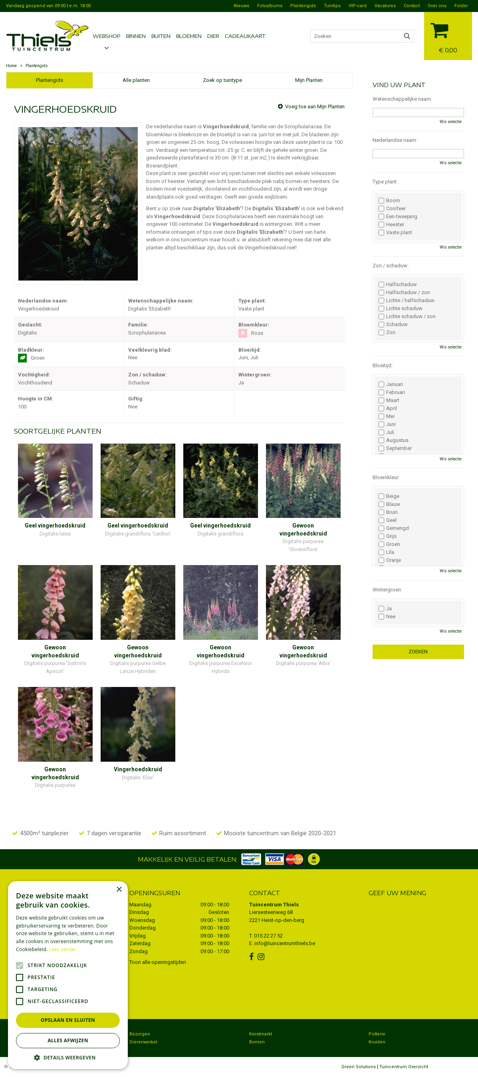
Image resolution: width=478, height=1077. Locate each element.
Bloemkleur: (386, 477)
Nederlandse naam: (395, 140)
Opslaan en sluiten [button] (68, 1020)
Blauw (389, 504)
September (395, 448)
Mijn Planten (309, 80)
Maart (389, 400)
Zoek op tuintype (222, 80)
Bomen (257, 1042)
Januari (391, 384)
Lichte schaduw (400, 308)
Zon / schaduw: (391, 266)
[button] (68, 1057)
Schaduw (393, 324)
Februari (392, 392)
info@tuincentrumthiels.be (284, 943)
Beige (389, 496)
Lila (386, 552)
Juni (387, 424)
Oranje (390, 560)
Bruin (388, 512)
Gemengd (394, 528)
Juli (386, 432)
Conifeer (392, 208)
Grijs (388, 536)
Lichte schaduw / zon (407, 316)
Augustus (394, 440)
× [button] (119, 890)
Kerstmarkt (260, 1034)
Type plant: (385, 182)
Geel (388, 520)
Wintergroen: (387, 590)
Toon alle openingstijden (157, 962)
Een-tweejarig (398, 216)
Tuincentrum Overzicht (403, 1066)
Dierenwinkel (143, 1042)
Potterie (377, 1034)
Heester (391, 224)
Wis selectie (451, 121)
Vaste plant (395, 232)
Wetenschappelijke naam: (402, 99)
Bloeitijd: (383, 365)
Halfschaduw (398, 284)
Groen (389, 544)
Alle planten (136, 80)
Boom (389, 200)
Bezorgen (139, 1034)
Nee (387, 616)
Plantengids (49, 80)
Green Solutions (358, 1066)
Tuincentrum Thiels (274, 905)
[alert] (68, 975)
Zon (387, 332)
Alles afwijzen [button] (68, 1040)
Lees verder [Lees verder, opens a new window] (63, 949)
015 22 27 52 (268, 936)
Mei (387, 416)
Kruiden (377, 1042)
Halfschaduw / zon (404, 292)
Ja (385, 608)
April (388, 408)
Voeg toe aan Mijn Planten (315, 106)
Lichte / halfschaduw (406, 300)
